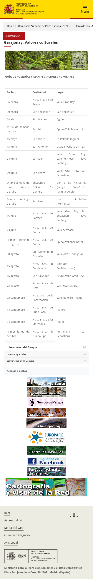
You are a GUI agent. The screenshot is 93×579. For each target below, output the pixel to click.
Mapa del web (14, 528)
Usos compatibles (16, 354)
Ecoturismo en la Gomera (20, 360)
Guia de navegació (17, 535)
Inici (7, 513)
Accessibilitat (13, 520)
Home (10, 26)
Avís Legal (11, 542)
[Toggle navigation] (84, 8)
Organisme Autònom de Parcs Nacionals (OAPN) (44, 26)
